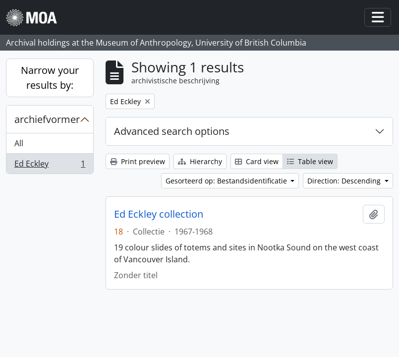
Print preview (137, 161)
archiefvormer (47, 119)
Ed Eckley (49, 166)
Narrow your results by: (50, 77)
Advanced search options (171, 131)
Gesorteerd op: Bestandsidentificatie (227, 180)
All (18, 143)
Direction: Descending (345, 180)
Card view (257, 161)
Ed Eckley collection (158, 214)
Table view (310, 161)
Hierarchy (200, 161)
